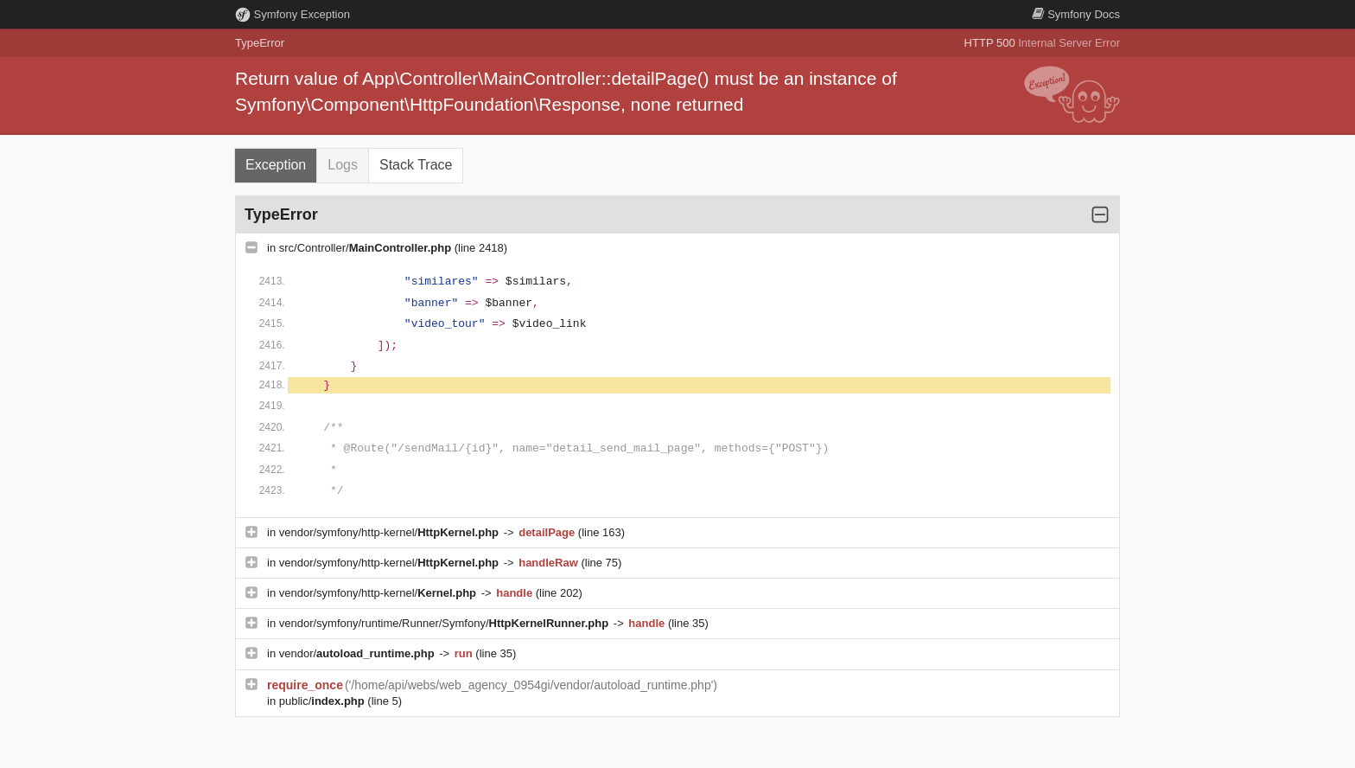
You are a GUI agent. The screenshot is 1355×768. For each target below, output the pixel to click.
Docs (1076, 14)
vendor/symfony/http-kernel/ (390, 532)
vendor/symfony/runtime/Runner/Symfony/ (445, 623)
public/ (323, 700)
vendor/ (358, 653)
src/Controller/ (367, 247)
